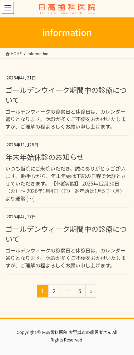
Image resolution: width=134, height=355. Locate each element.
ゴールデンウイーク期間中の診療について (66, 95)
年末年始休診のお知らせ (44, 157)
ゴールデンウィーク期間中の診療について (66, 234)
